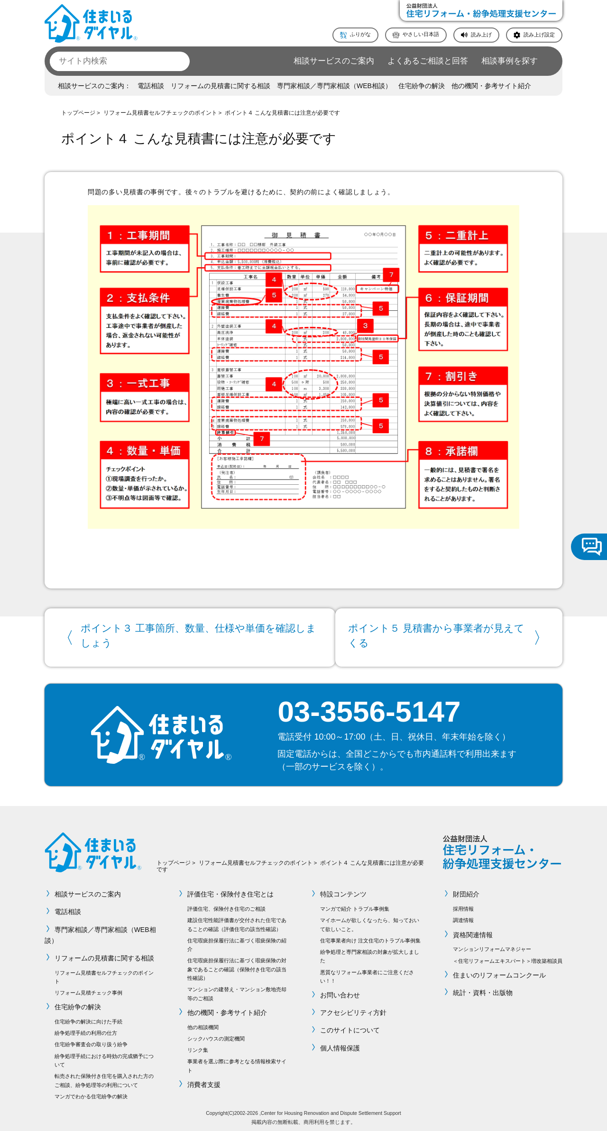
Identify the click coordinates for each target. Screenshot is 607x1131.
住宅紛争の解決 (421, 86)
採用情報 (463, 907)
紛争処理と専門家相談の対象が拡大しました (369, 954)
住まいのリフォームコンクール (499, 973)
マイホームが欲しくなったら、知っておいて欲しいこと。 (369, 922)
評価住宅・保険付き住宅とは (230, 892)
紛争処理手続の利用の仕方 (86, 1031)
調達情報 (463, 918)
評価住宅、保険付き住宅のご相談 (226, 907)
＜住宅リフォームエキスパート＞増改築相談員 (507, 958)
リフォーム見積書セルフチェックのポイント (160, 112)
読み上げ (481, 34)
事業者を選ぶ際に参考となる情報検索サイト (236, 1064)
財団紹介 (466, 892)
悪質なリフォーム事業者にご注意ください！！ (367, 974)
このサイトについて (350, 1028)
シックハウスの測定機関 (216, 1037)
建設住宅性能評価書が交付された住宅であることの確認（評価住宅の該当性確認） (236, 922)
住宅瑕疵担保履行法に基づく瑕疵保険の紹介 (236, 942)
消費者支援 (204, 1082)
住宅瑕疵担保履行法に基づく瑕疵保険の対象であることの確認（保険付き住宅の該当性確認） (236, 967)
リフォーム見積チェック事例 (88, 991)
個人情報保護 (340, 1046)
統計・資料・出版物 (483, 990)
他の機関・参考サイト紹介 (491, 86)
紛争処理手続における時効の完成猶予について (104, 1058)
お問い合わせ (340, 993)
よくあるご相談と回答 (427, 60)
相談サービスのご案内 (334, 60)
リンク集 (197, 1048)
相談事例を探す (509, 60)
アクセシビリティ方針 (353, 1010)
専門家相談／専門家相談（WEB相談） (334, 86)
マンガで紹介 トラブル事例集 (354, 907)
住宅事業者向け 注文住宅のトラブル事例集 (370, 938)
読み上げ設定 (539, 34)
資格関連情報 (473, 932)
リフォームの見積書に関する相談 (220, 86)
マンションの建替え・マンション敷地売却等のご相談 (236, 992)
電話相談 (151, 86)
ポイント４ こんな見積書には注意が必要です (282, 112)
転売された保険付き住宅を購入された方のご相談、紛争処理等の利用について (104, 1078)
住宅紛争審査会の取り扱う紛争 (91, 1042)
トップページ (78, 112)
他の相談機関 (203, 1025)
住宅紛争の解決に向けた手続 (88, 1019)
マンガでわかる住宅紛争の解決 (91, 1094)
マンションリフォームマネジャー (492, 947)
